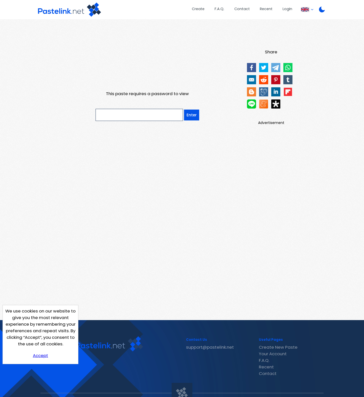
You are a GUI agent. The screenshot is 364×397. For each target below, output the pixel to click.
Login (287, 8)
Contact (242, 8)
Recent (266, 8)
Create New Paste (278, 347)
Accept (40, 355)
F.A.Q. (219, 8)
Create (198, 8)
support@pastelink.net (210, 347)
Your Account (273, 354)
